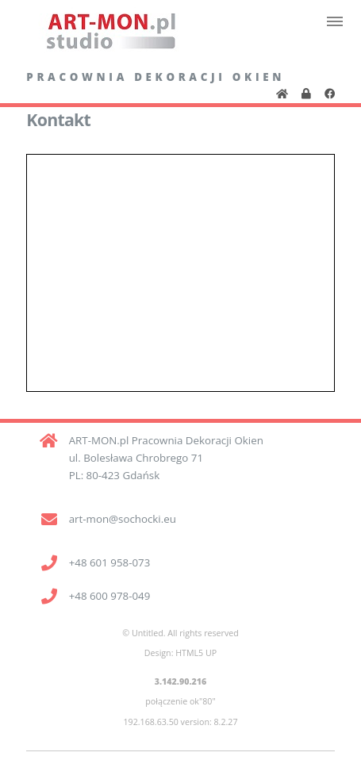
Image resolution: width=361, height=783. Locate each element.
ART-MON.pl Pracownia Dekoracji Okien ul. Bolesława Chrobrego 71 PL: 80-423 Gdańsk (166, 457)
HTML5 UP (196, 652)
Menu (334, 21)
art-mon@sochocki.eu (122, 519)
